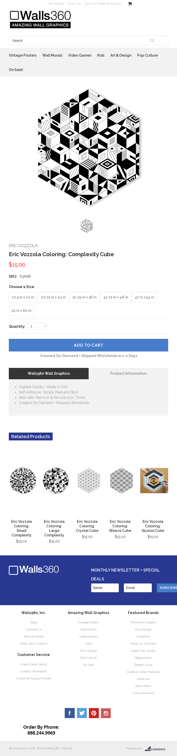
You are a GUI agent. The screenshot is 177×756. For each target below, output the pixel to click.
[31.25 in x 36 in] (84, 297)
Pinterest (94, 713)
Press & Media (34, 636)
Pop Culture (147, 55)
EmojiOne (143, 636)
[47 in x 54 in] (144, 297)
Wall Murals (52, 55)
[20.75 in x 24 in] (53, 297)
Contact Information (33, 671)
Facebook (70, 713)
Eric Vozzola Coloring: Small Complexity (21, 528)
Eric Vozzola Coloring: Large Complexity (54, 528)
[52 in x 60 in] (21, 310)
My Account (56, 3)
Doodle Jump (143, 665)
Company (32, 629)
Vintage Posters (23, 55)
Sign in (89, 3)
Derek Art (143, 679)
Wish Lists (74, 3)
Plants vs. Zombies (143, 643)
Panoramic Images (143, 622)
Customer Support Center (33, 678)
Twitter (82, 713)
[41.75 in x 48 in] (115, 297)
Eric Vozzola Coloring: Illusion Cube (153, 526)
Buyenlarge (143, 629)
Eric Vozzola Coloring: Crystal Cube (87, 526)
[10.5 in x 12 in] (23, 297)
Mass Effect (143, 686)
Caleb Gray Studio (143, 650)
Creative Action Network (143, 672)
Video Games (79, 55)
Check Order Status (33, 664)
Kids (100, 55)
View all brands (143, 693)
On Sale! (16, 70)
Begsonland (143, 657)
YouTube (106, 713)
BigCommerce (156, 748)
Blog (34, 622)
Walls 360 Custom (32, 643)
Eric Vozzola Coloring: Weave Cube (120, 526)
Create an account (109, 3)
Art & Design (120, 55)
